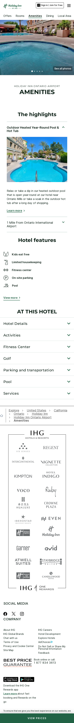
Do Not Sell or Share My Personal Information (52, 647)
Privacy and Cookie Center (18, 646)
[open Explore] (15, 410)
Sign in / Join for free (49, 5)
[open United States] (36, 410)
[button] (62, 68)
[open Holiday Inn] (39, 413)
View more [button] (10, 297)
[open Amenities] (20, 420)
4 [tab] (39, 71)
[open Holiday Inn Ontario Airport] (32, 417)
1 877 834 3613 (45, 662)
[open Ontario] (19, 413)
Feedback (43, 652)
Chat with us (10, 638)
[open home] (3, 416)
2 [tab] (34, 71)
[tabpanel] (37, 169)
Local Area (64, 16)
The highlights (37, 114)
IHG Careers (45, 629)
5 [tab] (42, 71)
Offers (7, 16)
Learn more (14, 210)
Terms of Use (11, 642)
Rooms (20, 16)
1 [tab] (32, 71)
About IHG (9, 629)
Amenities (35, 16)
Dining (50, 16)
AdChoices (45, 642)
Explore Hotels (46, 638)
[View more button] (11, 298)
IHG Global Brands (13, 633)
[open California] (60, 410)
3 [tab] (37, 71)
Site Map (8, 650)
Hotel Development (49, 633)
